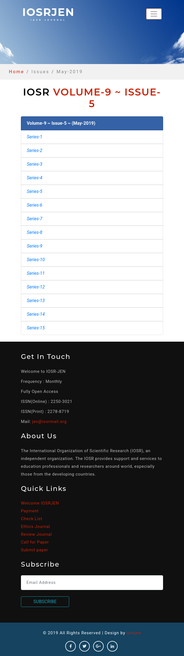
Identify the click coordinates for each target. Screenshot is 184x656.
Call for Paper (35, 542)
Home (16, 71)
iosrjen (48, 13)
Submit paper (34, 549)
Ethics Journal (35, 526)
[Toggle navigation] (154, 13)
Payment (30, 510)
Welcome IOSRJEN (40, 503)
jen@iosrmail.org (49, 421)
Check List (31, 518)
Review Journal (36, 534)
